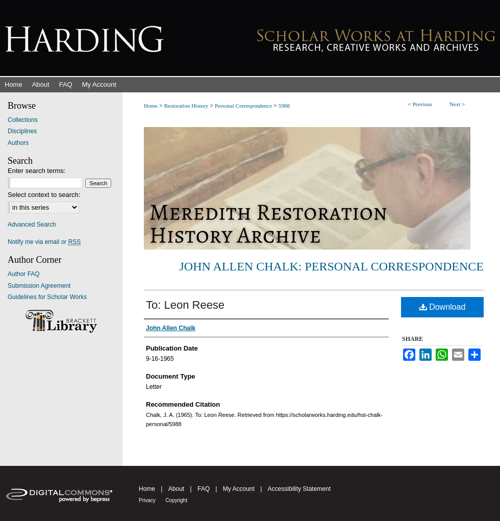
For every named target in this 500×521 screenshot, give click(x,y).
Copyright (176, 500)
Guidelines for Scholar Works (47, 297)
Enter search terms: (36, 171)
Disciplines (22, 131)
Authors (18, 142)
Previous (422, 104)
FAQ (203, 488)
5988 (284, 106)
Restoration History (186, 106)
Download (442, 307)
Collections (23, 119)
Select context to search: (44, 195)
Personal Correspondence (243, 106)
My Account (239, 488)
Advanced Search (32, 224)
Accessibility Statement (299, 488)
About (176, 488)
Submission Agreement (39, 285)
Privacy (147, 500)
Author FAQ (24, 274)
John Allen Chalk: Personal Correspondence (332, 266)
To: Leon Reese (185, 305)
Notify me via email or (44, 241)
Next (454, 104)
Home (151, 106)
